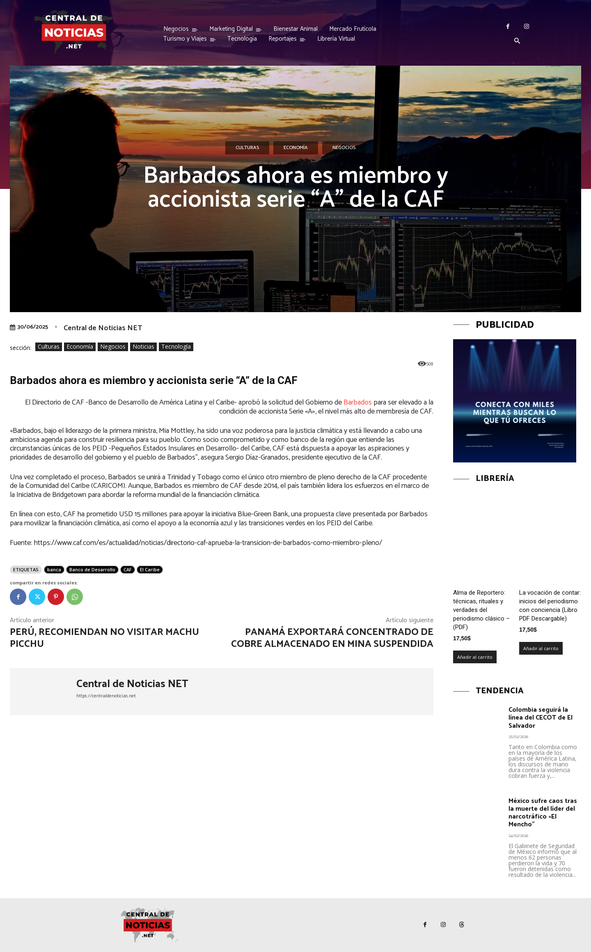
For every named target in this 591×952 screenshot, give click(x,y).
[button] (517, 41)
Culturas (247, 147)
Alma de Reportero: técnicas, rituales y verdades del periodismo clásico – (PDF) (481, 610)
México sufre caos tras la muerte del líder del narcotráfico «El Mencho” (543, 813)
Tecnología (176, 347)
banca (54, 569)
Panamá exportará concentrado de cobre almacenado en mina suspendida (332, 638)
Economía (295, 147)
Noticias (143, 347)
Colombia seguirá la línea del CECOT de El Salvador (541, 717)
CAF (128, 569)
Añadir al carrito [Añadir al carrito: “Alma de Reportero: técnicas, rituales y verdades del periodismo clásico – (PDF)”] (474, 657)
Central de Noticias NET (103, 328)
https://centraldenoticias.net (106, 696)
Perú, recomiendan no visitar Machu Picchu (104, 638)
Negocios (344, 147)
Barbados (358, 402)
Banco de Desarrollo (92, 569)
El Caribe (150, 569)
